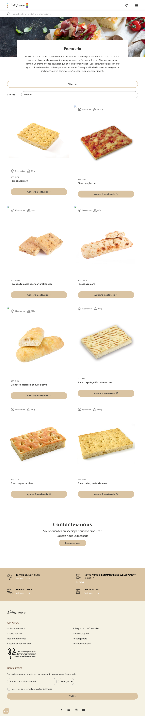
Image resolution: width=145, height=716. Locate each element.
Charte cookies (14, 626)
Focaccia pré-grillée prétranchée (95, 377)
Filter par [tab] (72, 84)
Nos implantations (81, 636)
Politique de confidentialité (85, 621)
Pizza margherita (87, 180)
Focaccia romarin (19, 180)
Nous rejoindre (79, 631)
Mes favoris (126, 5)
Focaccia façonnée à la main (92, 476)
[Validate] (72, 689)
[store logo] (17, 5)
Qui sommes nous (16, 621)
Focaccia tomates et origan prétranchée (31, 279)
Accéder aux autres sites (19, 636)
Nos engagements (16, 631)
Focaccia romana (86, 279)
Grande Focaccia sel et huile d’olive (29, 377)
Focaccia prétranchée (22, 476)
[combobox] (72, 13)
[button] (39, 191)
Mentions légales (80, 626)
